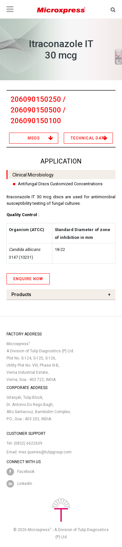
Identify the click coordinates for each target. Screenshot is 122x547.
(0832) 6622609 (28, 443)
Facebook (25, 472)
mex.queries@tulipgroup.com (45, 452)
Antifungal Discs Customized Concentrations (60, 183)
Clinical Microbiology (33, 174)
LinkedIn (24, 484)
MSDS (34, 138)
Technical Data (89, 138)
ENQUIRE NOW (28, 279)
